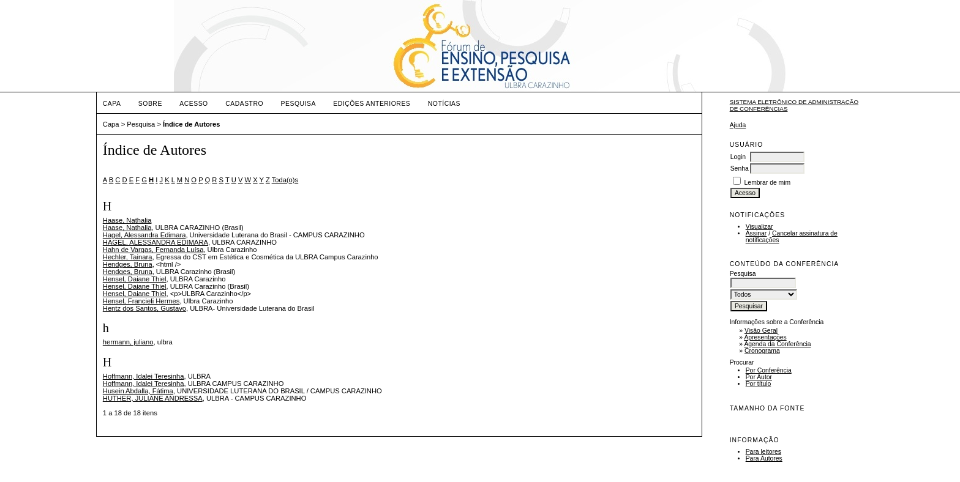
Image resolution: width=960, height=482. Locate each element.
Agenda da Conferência (777, 344)
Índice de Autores (191, 124)
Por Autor (759, 377)
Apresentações (765, 337)
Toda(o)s (285, 180)
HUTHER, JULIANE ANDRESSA (153, 398)
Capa (112, 103)
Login (738, 157)
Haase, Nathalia (127, 220)
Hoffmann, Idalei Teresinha (143, 376)
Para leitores (763, 451)
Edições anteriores (371, 103)
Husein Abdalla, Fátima (138, 391)
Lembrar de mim (767, 182)
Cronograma (762, 350)
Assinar (756, 233)
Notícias (444, 103)
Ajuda (738, 125)
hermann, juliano (128, 342)
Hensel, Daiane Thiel (135, 279)
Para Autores (764, 458)
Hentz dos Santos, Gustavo (144, 308)
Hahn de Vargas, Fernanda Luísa (153, 249)
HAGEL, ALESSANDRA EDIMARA (155, 242)
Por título (758, 383)
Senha (739, 168)
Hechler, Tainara (127, 257)
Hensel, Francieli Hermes (141, 301)
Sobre (150, 103)
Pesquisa (298, 103)
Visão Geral (761, 330)
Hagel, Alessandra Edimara (144, 235)
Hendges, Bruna (127, 264)
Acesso (193, 103)
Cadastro (244, 103)
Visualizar (759, 226)
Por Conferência (769, 370)
